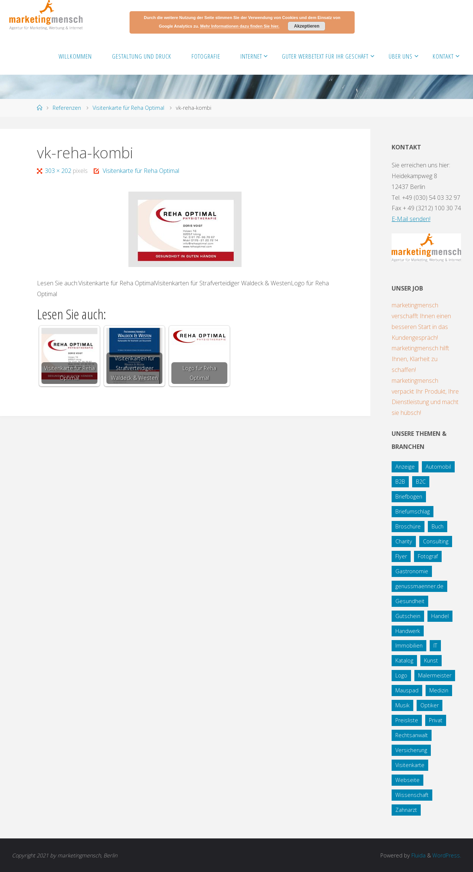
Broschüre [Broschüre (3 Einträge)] (408, 526)
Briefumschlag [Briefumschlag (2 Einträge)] (412, 511)
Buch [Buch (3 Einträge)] (438, 526)
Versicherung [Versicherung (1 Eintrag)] (411, 750)
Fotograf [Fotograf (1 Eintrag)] (428, 556)
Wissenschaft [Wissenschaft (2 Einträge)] (412, 794)
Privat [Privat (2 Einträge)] (435, 720)
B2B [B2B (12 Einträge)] (400, 481)
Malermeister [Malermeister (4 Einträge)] (434, 675)
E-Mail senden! (411, 219)
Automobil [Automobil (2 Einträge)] (438, 466)
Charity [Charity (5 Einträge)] (403, 541)
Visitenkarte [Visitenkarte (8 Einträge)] (409, 765)
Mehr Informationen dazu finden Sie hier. (239, 26)
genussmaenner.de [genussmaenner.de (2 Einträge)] (419, 586)
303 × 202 (59, 171)
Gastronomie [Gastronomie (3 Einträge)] (411, 571)
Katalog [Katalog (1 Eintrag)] (404, 660)
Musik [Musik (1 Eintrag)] (402, 705)
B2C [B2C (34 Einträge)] (421, 481)
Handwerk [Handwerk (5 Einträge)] (407, 630)
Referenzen (67, 107)
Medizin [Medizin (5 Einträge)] (438, 690)
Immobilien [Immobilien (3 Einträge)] (409, 645)
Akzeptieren (306, 26)
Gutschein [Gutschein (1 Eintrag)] (407, 616)
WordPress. (446, 855)
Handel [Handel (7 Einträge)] (440, 616)
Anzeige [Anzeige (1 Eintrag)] (405, 466)
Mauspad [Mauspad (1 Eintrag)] (406, 690)
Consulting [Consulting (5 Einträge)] (435, 541)
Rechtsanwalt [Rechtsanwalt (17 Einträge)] (411, 735)
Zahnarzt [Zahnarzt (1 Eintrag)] (406, 809)
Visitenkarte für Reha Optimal (128, 107)
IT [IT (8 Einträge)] (435, 645)
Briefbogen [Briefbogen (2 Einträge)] (408, 496)
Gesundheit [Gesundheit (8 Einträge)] (409, 601)
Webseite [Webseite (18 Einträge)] (407, 779)
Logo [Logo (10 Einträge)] (401, 675)
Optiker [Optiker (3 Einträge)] (429, 705)
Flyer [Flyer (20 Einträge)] (401, 556)
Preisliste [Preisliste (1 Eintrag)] (406, 720)
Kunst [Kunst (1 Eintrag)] (431, 660)
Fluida (418, 855)
